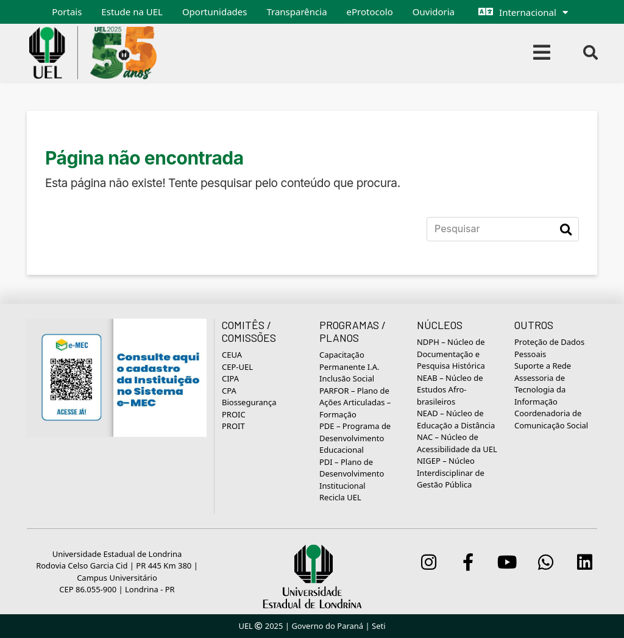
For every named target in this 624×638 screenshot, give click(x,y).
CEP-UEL (237, 366)
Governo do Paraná (327, 625)
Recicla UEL (340, 497)
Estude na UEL (132, 11)
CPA (229, 390)
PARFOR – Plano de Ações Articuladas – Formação (355, 402)
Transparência (296, 11)
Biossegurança (249, 402)
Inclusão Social (346, 378)
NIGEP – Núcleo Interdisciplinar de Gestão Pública (450, 472)
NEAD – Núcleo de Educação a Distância (456, 419)
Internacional (527, 12)
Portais (67, 11)
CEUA (232, 354)
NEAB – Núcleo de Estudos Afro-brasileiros (450, 389)
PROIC (234, 414)
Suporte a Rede (542, 365)
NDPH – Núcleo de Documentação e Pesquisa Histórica (451, 353)
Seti (379, 625)
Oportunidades (214, 11)
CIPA (230, 378)
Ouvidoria (434, 11)
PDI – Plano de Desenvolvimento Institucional (351, 473)
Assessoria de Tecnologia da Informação (540, 389)
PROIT (233, 425)
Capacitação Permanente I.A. (349, 360)
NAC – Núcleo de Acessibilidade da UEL (457, 443)
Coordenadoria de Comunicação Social (551, 419)
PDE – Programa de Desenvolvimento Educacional (355, 437)
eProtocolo (370, 11)
